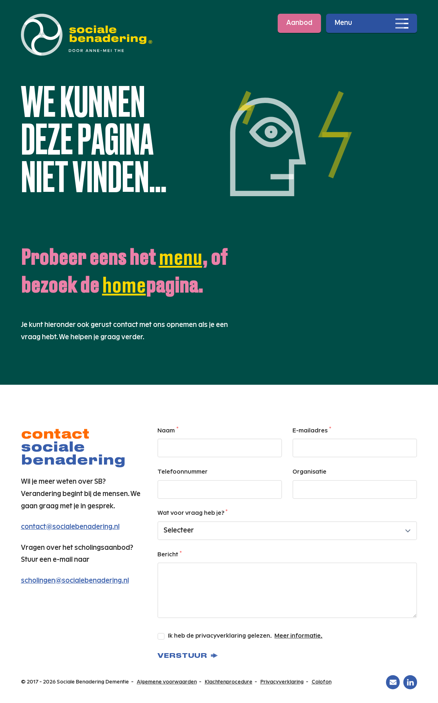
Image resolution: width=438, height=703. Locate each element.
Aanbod (299, 23)
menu (180, 256)
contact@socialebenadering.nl (70, 526)
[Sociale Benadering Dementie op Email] (393, 682)
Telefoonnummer (182, 472)
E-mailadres (311, 430)
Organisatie (309, 472)
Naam (167, 430)
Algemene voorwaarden (167, 682)
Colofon (321, 682)
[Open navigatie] (371, 23)
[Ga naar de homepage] (86, 34)
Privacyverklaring (282, 682)
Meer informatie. (298, 636)
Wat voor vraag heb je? (192, 512)
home (124, 284)
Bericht (169, 554)
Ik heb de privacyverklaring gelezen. (240, 636)
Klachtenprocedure (228, 682)
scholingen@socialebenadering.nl (75, 580)
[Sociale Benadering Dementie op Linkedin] (410, 682)
